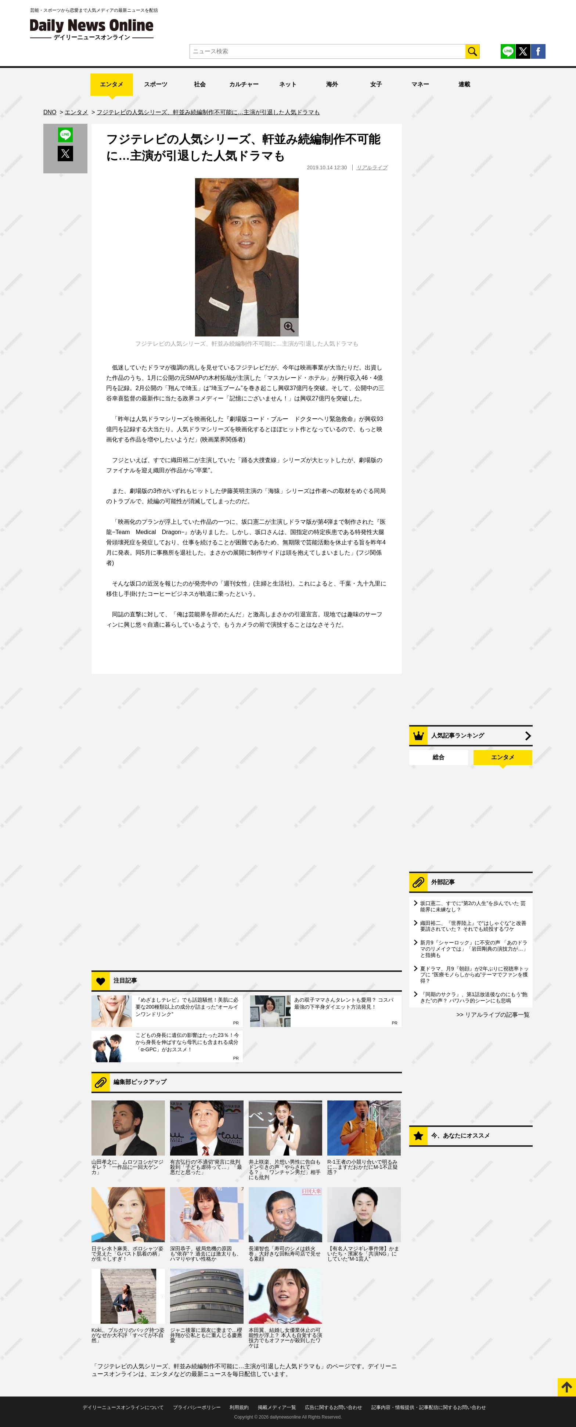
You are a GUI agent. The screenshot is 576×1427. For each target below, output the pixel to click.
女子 (376, 84)
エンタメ (111, 84)
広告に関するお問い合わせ (333, 1407)
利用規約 (239, 1407)
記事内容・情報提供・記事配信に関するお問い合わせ (428, 1407)
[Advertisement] (246, 870)
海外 (332, 84)
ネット (288, 84)
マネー (420, 84)
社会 (200, 84)
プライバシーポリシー (197, 1407)
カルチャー (244, 84)
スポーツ (156, 84)
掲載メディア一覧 (277, 1407)
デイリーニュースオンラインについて (123, 1407)
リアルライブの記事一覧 (497, 1015)
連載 (464, 84)
